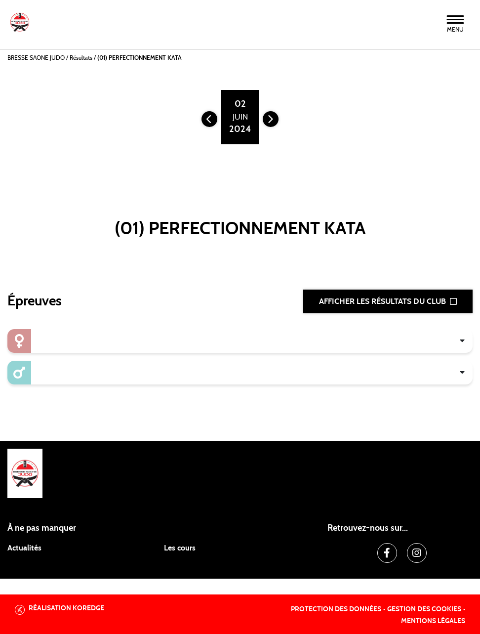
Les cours (180, 548)
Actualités (24, 548)
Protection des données (336, 609)
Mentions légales (433, 621)
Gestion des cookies (424, 609)
